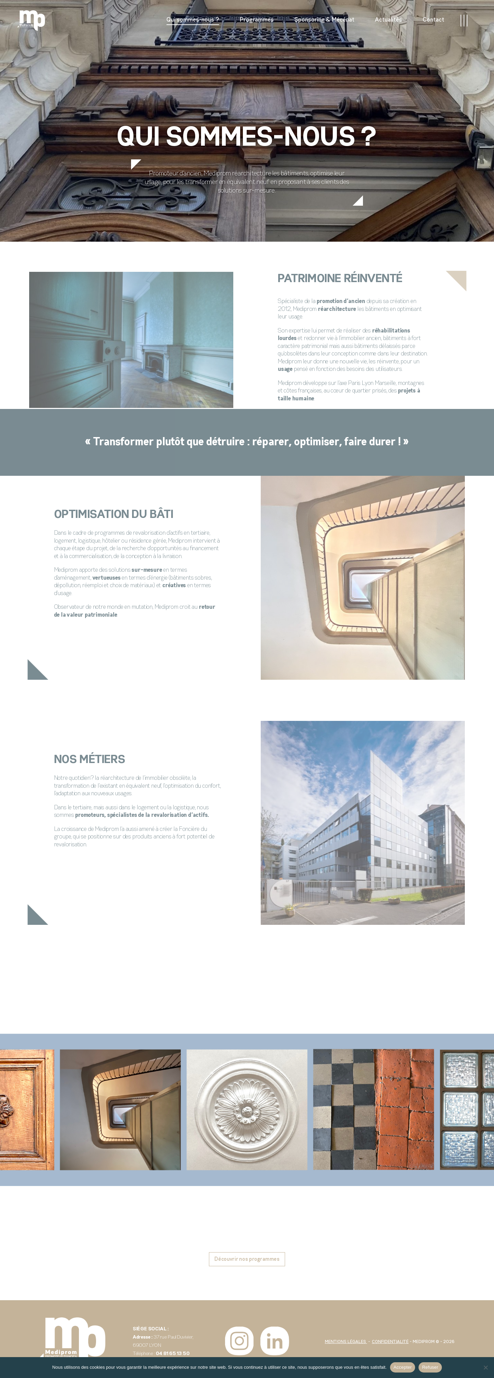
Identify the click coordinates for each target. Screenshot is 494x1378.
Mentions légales (346, 1342)
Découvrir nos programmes (247, 1259)
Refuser (430, 1367)
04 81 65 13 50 (172, 1353)
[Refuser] (485, 1367)
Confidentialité (390, 1342)
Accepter (402, 1367)
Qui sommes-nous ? (192, 20)
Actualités (388, 20)
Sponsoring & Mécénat (324, 20)
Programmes (257, 20)
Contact (433, 20)
